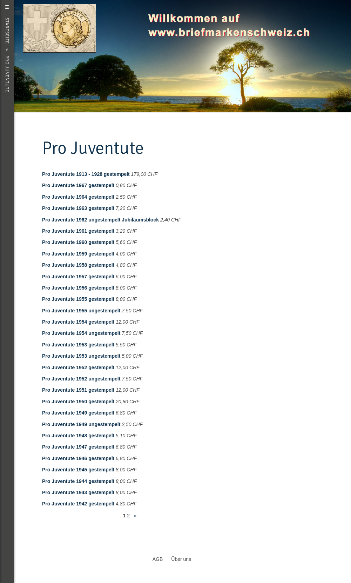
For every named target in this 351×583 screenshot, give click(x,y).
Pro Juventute (7, 73)
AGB (158, 559)
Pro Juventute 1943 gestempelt (78, 492)
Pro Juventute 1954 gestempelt (78, 322)
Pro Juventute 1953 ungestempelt (81, 356)
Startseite (7, 31)
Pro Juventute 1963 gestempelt (78, 208)
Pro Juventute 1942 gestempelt (78, 503)
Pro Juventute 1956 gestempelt (78, 288)
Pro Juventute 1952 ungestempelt (81, 379)
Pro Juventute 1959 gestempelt (78, 254)
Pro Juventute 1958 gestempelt (78, 265)
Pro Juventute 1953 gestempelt (78, 344)
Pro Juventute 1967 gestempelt (78, 185)
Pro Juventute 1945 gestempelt (78, 469)
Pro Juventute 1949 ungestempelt (81, 424)
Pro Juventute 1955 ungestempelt (81, 310)
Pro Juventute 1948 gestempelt (78, 435)
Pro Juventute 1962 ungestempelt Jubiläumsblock (100, 220)
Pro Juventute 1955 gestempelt (78, 299)
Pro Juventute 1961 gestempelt (78, 231)
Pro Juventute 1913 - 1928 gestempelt (86, 174)
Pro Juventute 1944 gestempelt (78, 481)
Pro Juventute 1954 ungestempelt (81, 333)
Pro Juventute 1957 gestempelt (78, 276)
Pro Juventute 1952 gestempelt (78, 367)
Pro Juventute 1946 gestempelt (78, 458)
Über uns (181, 559)
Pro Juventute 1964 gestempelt (78, 197)
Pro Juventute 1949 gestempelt (78, 413)
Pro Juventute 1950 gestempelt (78, 401)
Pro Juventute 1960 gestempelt (78, 242)
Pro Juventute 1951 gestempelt (78, 390)
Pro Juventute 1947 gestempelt (78, 447)
